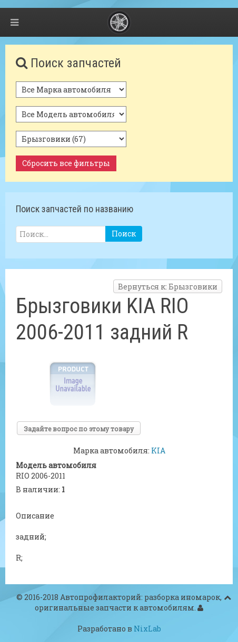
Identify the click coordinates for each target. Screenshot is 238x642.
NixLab (147, 629)
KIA (158, 450)
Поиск (124, 234)
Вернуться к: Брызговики (167, 287)
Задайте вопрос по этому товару (79, 428)
